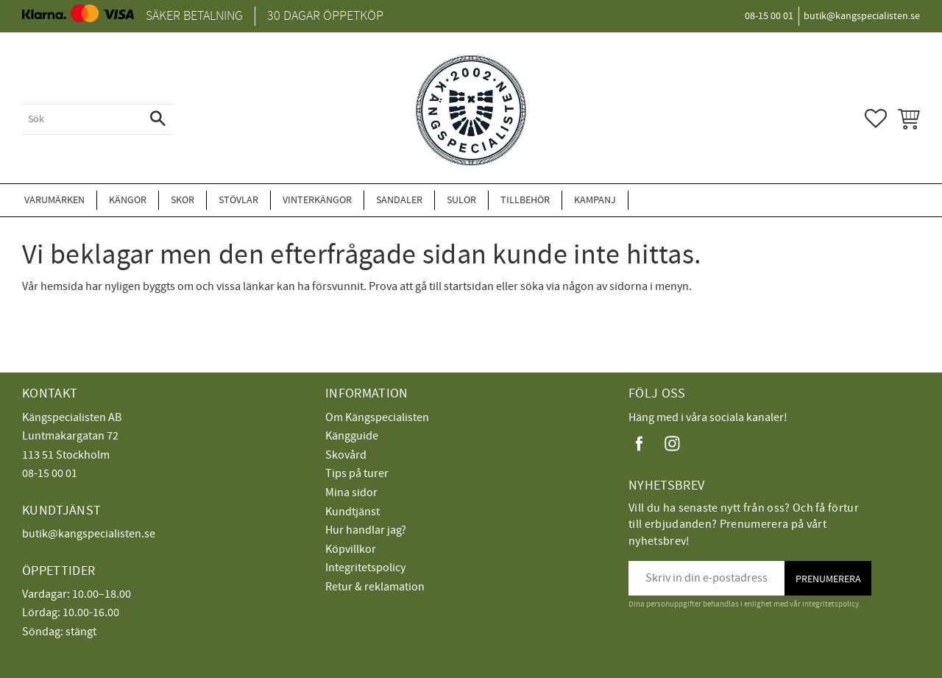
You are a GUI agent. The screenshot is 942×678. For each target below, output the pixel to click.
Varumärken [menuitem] (54, 200)
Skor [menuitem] (182, 200)
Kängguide (351, 435)
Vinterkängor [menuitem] (317, 200)
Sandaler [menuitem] (399, 200)
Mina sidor (351, 492)
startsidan (469, 286)
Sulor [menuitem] (461, 200)
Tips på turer (357, 473)
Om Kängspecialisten (377, 417)
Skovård (345, 455)
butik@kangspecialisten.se (88, 533)
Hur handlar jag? (365, 530)
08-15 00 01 (49, 473)
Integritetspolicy (365, 567)
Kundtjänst (352, 511)
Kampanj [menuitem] (595, 200)
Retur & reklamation (375, 586)
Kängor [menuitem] (127, 200)
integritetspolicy (830, 604)
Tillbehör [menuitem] (525, 200)
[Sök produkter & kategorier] (81, 119)
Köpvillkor (350, 549)
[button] (876, 118)
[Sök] (157, 119)
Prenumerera (828, 579)
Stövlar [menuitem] (238, 200)
